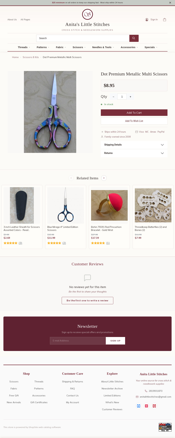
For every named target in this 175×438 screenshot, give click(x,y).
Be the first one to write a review (87, 302)
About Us (12, 20)
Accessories (128, 48)
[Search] (82, 39)
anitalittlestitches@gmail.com (153, 398)
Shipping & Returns (72, 383)
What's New (112, 404)
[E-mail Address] (78, 342)
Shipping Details (113, 146)
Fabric (59, 48)
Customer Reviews (112, 411)
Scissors (78, 48)
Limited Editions (112, 397)
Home (15, 58)
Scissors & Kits (31, 58)
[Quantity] (122, 98)
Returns (108, 154)
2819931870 (153, 392)
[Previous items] (71, 179)
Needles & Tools (101, 48)
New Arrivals (14, 404)
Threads (23, 48)
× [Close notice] (170, 3)
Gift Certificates (39, 404)
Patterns (42, 48)
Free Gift (14, 397)
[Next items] (104, 179)
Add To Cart (134, 114)
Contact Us (72, 397)
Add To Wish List (134, 122)
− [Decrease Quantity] (113, 97)
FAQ (72, 390)
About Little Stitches (112, 383)
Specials (150, 48)
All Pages (25, 20)
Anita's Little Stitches (87, 25)
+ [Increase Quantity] (130, 97)
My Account (72, 404)
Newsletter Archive (112, 390)
